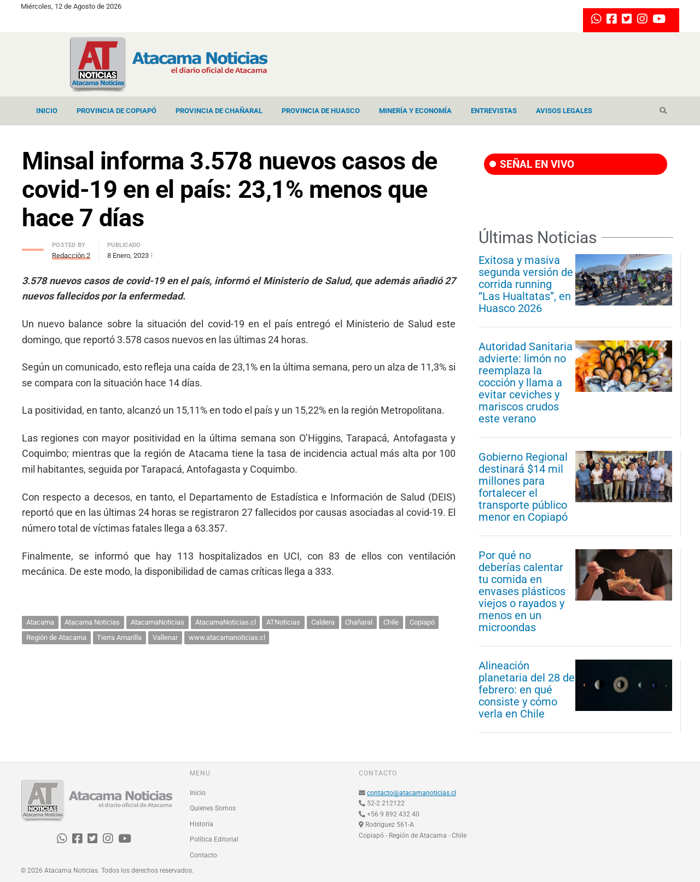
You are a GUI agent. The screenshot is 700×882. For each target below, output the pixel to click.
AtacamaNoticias (157, 622)
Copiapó (422, 622)
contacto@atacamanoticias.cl (411, 793)
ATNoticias (283, 622)
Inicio (46, 111)
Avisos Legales (564, 111)
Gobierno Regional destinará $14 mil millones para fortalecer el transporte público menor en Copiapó (523, 487)
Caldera (323, 622)
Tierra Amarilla (119, 637)
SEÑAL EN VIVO (531, 164)
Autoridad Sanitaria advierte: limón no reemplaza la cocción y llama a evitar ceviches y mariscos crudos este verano (526, 382)
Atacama (40, 622)
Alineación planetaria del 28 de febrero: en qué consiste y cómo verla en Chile (527, 690)
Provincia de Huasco (321, 111)
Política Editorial (214, 839)
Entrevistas (494, 111)
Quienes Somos (213, 808)
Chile (391, 622)
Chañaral (358, 622)
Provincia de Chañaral (219, 111)
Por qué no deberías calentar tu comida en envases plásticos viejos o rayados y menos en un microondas (522, 591)
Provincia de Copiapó (116, 111)
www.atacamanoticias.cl (227, 637)
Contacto (203, 855)
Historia (201, 824)
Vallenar (165, 637)
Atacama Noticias (92, 622)
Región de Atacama (56, 637)
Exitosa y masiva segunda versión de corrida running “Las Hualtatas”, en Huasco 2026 (526, 284)
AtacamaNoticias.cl (225, 622)
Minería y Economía (415, 111)
